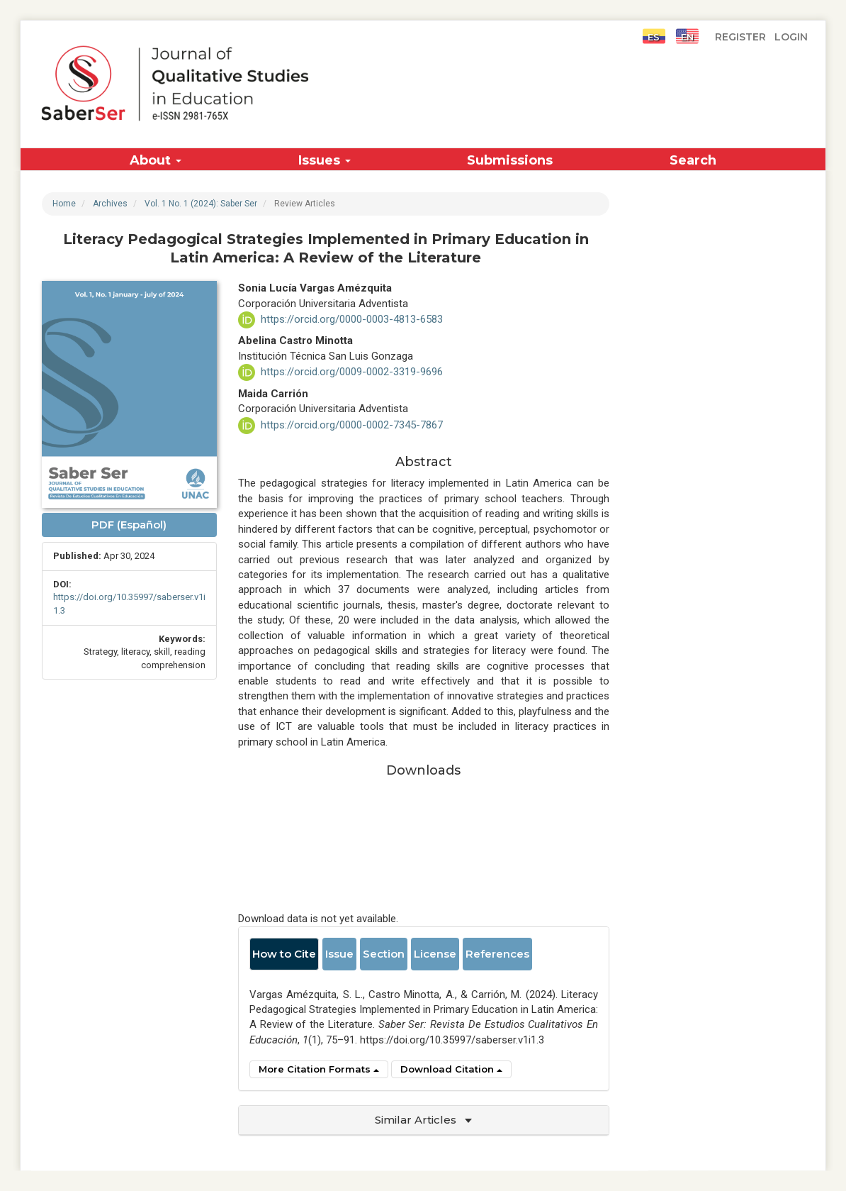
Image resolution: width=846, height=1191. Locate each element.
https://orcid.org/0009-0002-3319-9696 (352, 371)
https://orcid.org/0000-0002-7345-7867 (352, 425)
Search (693, 160)
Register (740, 35)
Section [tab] (384, 953)
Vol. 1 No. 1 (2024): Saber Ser (201, 204)
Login (791, 35)
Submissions (510, 160)
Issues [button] (324, 160)
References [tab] (497, 953)
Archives (110, 204)
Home (64, 204)
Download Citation (451, 1069)
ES (653, 36)
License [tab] (435, 953)
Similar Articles (423, 1119)
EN (687, 36)
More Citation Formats (319, 1069)
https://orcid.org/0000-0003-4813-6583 (352, 319)
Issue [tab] (339, 953)
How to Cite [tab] (284, 953)
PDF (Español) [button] (129, 524)
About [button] (155, 160)
